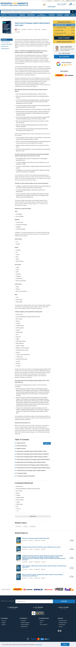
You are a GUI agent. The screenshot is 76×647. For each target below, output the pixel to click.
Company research (25, 622)
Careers (3, 622)
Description (4, 39)
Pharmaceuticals (13, 15)
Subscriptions (24, 626)
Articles (61, 626)
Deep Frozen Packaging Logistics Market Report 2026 (35, 538)
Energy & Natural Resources (41, 15)
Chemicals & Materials (22, 15)
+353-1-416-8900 (61, 4)
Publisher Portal (63, 622)
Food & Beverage (66, 15)
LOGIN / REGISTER (71, 0)
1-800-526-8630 (51, 6)
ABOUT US (49, 0)
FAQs (41, 622)
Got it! (65, 644)
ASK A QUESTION (64, 56)
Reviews (3, 624)
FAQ (63, 0)
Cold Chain (18, 526)
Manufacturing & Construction (31, 15)
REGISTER (64, 601)
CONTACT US (56, 0)
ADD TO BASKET (64, 38)
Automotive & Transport (52, 15)
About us (4, 620)
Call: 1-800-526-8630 (64, 53)
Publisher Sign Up (63, 620)
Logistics (25, 526)
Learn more (39, 644)
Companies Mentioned (6, 44)
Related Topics (4, 46)
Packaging (32, 526)
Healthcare (3, 15)
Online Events (62, 624)
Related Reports (5, 48)
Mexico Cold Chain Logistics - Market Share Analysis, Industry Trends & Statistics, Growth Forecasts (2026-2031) (42, 575)
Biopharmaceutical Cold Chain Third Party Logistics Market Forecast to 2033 (41, 547)
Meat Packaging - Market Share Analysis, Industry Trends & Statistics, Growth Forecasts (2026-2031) (44, 566)
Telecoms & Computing (59, 15)
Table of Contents (5, 42)
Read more (33, 516)
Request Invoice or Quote (64, 42)
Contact (42, 620)
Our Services (73, 15)
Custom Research (25, 624)
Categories (23, 620)
